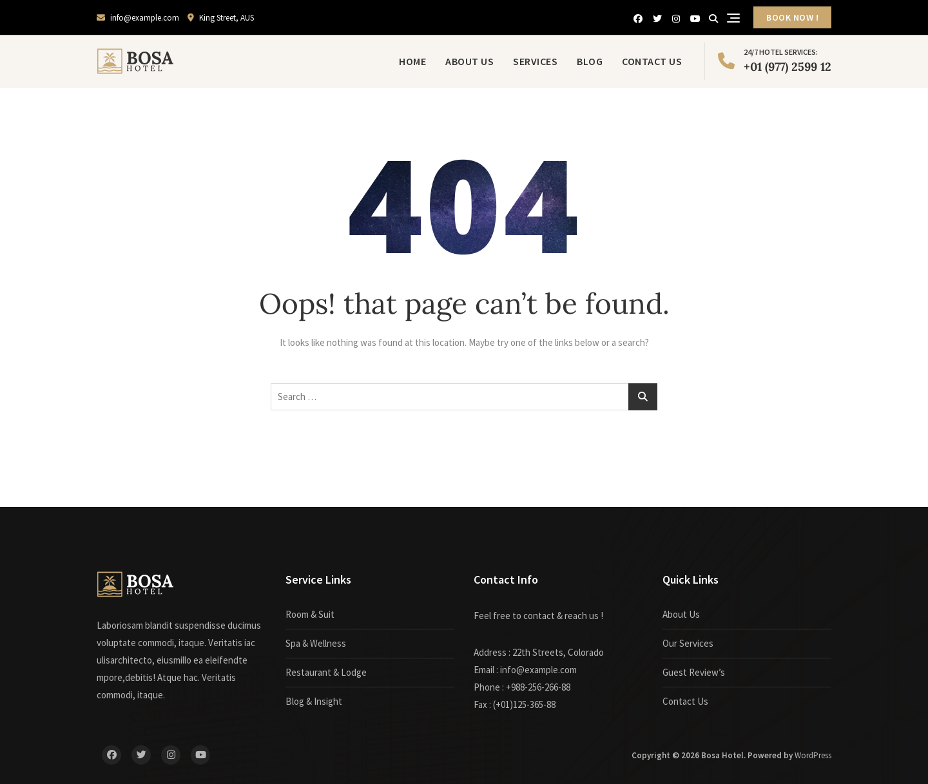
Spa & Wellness (315, 643)
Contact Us (652, 61)
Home (412, 61)
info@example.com (138, 17)
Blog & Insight (313, 701)
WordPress (813, 755)
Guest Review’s (693, 672)
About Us (469, 61)
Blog (590, 61)
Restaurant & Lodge (326, 672)
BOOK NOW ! (792, 17)
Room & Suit (309, 614)
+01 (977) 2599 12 (774, 60)
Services (535, 61)
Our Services (687, 643)
